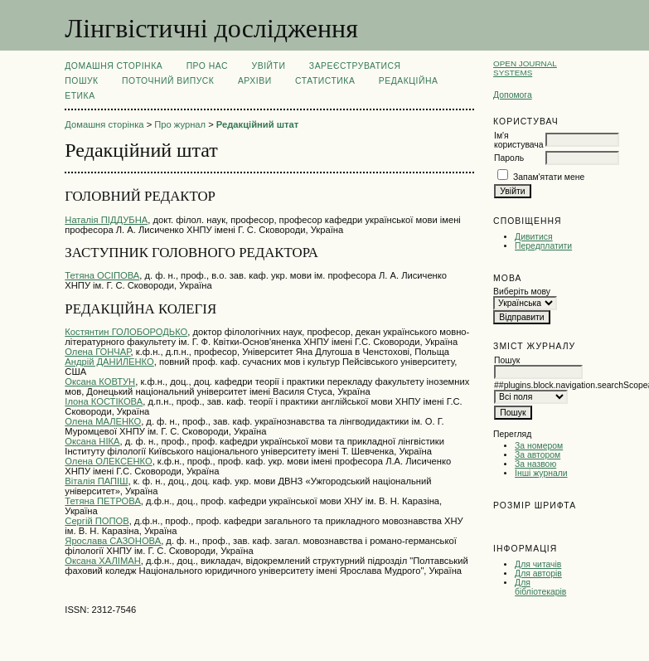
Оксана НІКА (92, 441)
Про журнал (180, 124)
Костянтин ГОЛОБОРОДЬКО (126, 332)
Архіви (255, 80)
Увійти (269, 65)
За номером (539, 445)
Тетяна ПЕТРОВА (103, 501)
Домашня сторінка (113, 65)
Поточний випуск (168, 80)
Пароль (509, 158)
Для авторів (538, 573)
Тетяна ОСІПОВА (102, 275)
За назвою (535, 464)
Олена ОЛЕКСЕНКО (108, 461)
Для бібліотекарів (540, 587)
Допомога (512, 95)
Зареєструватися (355, 65)
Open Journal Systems (525, 68)
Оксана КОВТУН (100, 381)
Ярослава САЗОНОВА (113, 541)
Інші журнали (541, 473)
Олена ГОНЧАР (97, 352)
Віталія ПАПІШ (96, 481)
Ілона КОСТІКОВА (104, 401)
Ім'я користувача (518, 140)
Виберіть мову (521, 291)
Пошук (81, 80)
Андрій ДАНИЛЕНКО (109, 362)
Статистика (325, 80)
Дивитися (534, 236)
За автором (537, 454)
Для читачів (538, 564)
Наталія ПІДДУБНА (106, 220)
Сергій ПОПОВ (96, 521)
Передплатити (543, 245)
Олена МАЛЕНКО (103, 421)
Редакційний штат (257, 124)
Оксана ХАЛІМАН (103, 561)
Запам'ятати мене (548, 177)
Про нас (207, 65)
